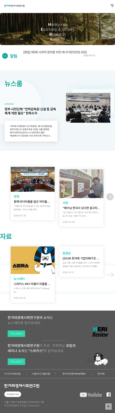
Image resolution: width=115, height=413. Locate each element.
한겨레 (101, 373)
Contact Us (13, 394)
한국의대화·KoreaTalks (74, 373)
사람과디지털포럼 (41, 373)
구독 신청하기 (16, 333)
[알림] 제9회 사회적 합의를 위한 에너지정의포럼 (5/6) (59, 53)
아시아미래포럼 (12, 373)
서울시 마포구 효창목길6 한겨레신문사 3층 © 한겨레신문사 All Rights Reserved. (24, 404)
